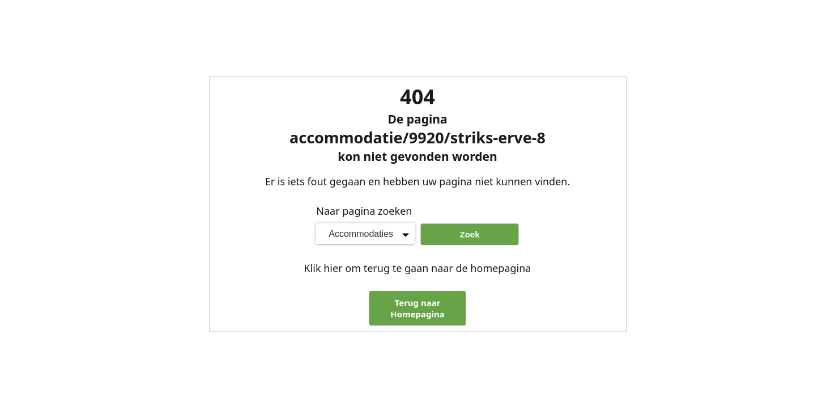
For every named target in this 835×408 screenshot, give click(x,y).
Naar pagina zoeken (364, 211)
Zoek (469, 234)
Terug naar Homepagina (417, 308)
